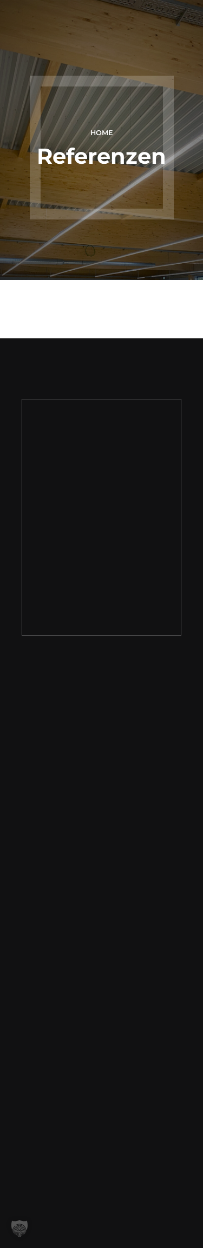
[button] (19, 1228)
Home (101, 133)
